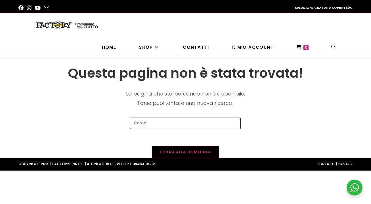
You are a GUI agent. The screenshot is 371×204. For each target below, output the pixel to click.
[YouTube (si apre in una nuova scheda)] (37, 8)
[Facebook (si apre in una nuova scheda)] (21, 8)
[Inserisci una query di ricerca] (185, 123)
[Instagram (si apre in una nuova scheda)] (29, 8)
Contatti (325, 164)
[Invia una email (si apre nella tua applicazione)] (46, 8)
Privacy (345, 164)
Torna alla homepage (186, 152)
